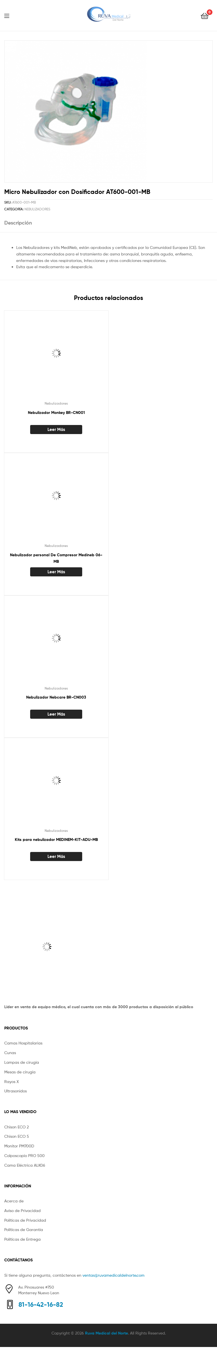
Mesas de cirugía (20, 1071)
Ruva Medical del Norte (106, 1333)
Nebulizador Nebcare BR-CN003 (56, 697)
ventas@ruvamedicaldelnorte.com (113, 1275)
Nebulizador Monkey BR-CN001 (56, 412)
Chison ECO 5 (16, 1136)
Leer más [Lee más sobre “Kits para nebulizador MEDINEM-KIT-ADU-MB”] (56, 856)
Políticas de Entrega (22, 1239)
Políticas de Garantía (23, 1229)
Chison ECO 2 (16, 1126)
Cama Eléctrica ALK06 (24, 1165)
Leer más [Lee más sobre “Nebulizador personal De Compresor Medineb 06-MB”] (56, 571)
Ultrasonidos (15, 1090)
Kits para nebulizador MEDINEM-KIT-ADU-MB (56, 839)
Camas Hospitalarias (23, 1043)
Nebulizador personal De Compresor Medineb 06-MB (56, 558)
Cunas (10, 1052)
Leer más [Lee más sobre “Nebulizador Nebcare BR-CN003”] (56, 714)
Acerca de (14, 1200)
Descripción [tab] (18, 222)
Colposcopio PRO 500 (24, 1155)
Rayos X (11, 1081)
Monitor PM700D (19, 1145)
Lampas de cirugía (21, 1062)
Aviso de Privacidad (22, 1210)
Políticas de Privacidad (25, 1220)
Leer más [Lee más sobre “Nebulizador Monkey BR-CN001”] (56, 429)
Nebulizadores (37, 209)
